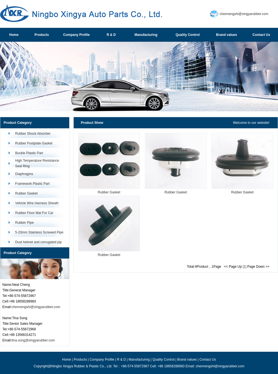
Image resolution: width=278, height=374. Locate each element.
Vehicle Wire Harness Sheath (37, 203)
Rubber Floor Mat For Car (34, 213)
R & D (121, 359)
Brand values (187, 359)
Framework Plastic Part (32, 184)
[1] (244, 267)
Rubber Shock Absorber (33, 134)
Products (80, 359)
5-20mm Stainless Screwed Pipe (39, 232)
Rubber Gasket (26, 193)
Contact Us (207, 359)
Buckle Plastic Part (29, 153)
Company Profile (102, 359)
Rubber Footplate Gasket (34, 143)
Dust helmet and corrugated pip (38, 242)
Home (66, 359)
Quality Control (163, 359)
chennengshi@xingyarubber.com (244, 14)
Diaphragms (24, 174)
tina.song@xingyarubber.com (33, 340)
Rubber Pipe (24, 223)
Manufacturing (139, 359)
